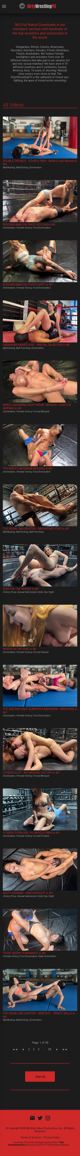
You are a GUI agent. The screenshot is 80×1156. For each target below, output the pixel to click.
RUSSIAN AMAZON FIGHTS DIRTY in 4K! (28, 284)
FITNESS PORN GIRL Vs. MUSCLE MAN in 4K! (31, 832)
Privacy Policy (52, 1137)
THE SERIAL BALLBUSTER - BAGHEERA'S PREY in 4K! (36, 528)
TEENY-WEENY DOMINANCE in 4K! (24, 953)
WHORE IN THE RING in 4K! (20, 649)
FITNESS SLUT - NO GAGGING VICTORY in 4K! (31, 772)
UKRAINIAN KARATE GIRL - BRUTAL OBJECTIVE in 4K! (36, 345)
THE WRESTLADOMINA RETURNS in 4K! (28, 468)
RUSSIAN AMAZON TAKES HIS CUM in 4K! (29, 224)
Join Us (40, 1076)
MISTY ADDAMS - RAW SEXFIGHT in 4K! (28, 893)
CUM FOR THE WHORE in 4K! (21, 589)
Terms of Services (30, 1137)
